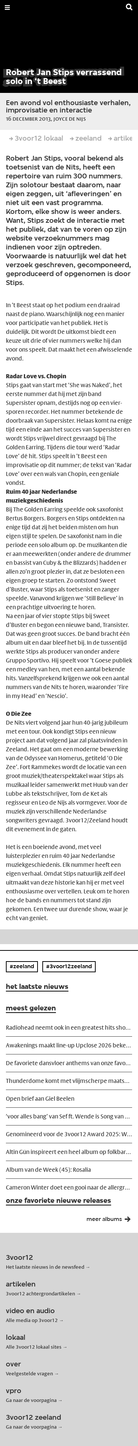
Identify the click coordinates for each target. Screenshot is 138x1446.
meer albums (110, 1221)
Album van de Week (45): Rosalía (48, 1170)
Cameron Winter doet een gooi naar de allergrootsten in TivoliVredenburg (69, 1187)
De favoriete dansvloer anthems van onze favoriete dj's (69, 1063)
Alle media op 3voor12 (32, 1320)
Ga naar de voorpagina (31, 1400)
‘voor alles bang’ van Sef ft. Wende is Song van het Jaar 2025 (69, 1116)
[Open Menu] (7, 7)
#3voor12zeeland (69, 967)
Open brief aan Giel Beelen (40, 1099)
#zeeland (22, 967)
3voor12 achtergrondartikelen (40, 1293)
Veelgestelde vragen (29, 1373)
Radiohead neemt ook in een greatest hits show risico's (69, 1027)
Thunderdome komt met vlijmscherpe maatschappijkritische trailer (69, 1081)
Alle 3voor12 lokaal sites (33, 1347)
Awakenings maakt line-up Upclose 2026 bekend (69, 1045)
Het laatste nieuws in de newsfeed (45, 1267)
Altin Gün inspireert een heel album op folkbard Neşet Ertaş (69, 1152)
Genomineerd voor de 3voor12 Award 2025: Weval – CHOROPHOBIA (69, 1134)
